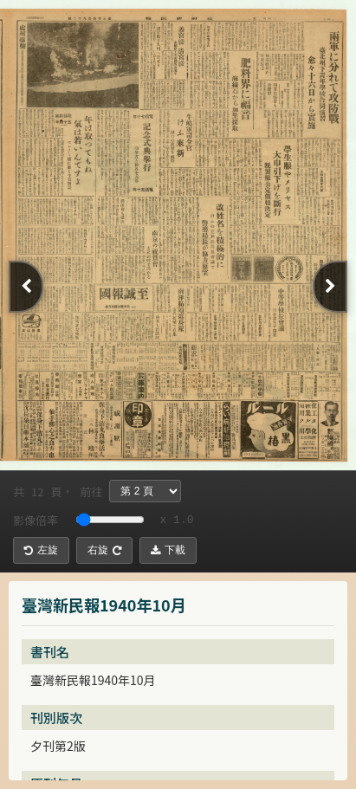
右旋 (104, 550)
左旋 (41, 550)
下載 (168, 550)
